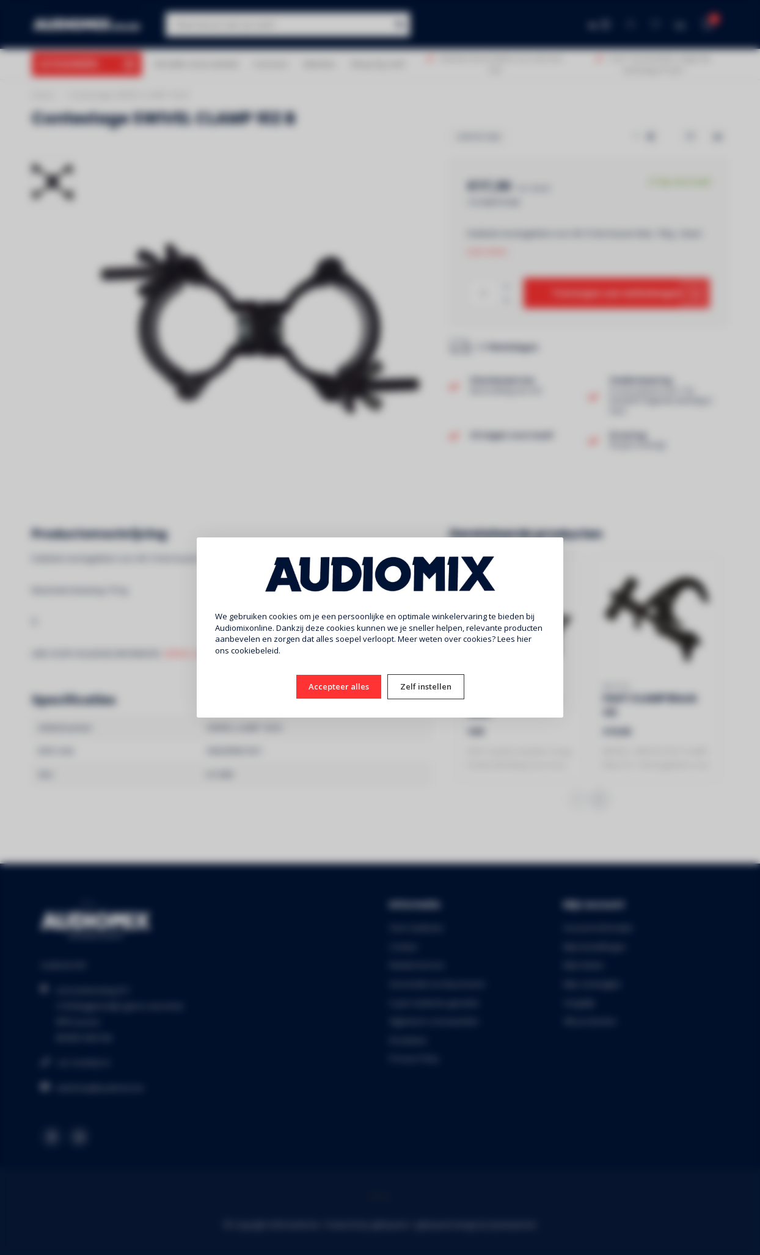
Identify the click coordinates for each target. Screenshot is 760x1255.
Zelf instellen (425, 686)
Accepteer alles (339, 686)
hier (524, 638)
